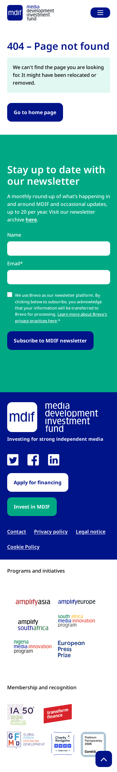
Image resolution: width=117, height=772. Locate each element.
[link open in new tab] (13, 460)
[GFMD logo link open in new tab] (26, 740)
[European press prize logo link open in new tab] (71, 648)
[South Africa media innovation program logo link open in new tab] (76, 621)
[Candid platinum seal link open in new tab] (93, 744)
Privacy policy (51, 531)
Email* (15, 263)
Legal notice (90, 531)
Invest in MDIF (32, 506)
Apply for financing (37, 482)
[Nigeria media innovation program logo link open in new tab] (32, 647)
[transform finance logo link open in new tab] (58, 713)
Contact (16, 531)
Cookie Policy (23, 547)
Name (14, 234)
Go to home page (35, 112)
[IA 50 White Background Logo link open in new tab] (22, 715)
